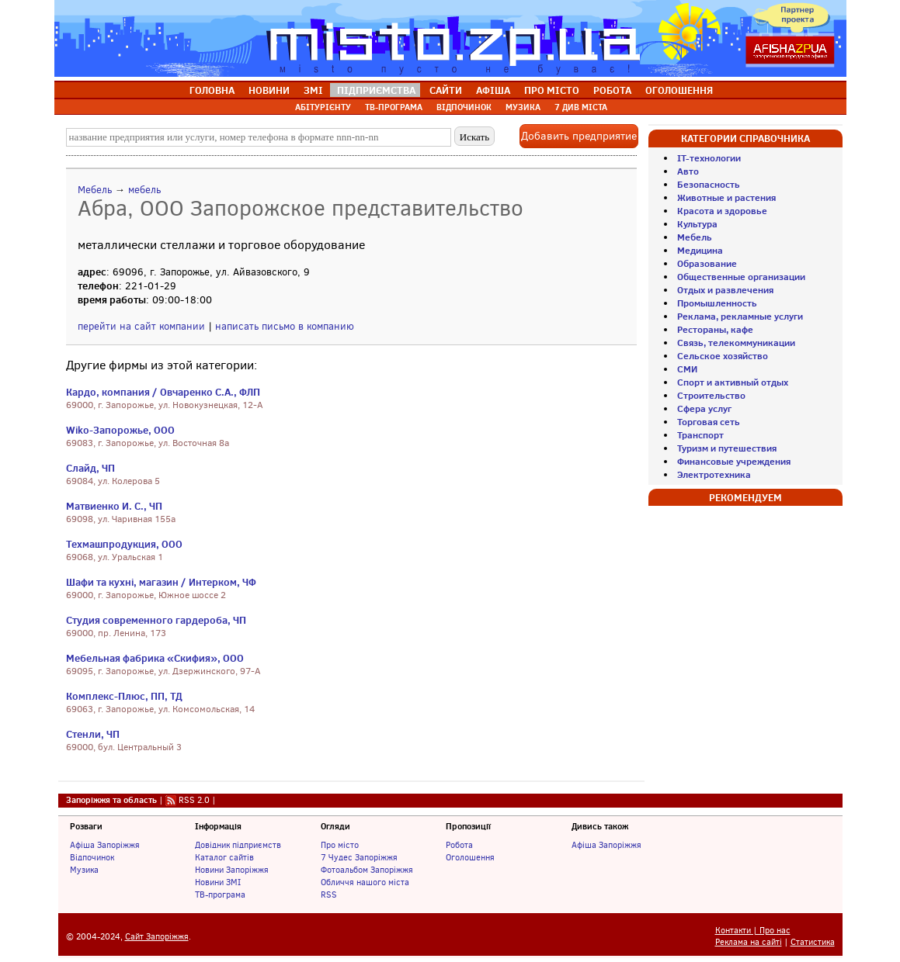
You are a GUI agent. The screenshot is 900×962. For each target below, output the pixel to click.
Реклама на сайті (748, 942)
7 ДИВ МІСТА (580, 107)
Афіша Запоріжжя (105, 844)
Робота (459, 844)
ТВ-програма (220, 894)
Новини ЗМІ (218, 882)
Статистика (813, 942)
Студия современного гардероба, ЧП (156, 620)
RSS (329, 894)
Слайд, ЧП (90, 468)
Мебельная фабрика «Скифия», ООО (155, 658)
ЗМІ (313, 90)
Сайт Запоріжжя (157, 937)
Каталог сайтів (224, 857)
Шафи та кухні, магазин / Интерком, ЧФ (161, 582)
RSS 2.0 (194, 799)
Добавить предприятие (579, 136)
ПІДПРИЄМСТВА (376, 90)
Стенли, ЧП (93, 734)
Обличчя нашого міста (365, 882)
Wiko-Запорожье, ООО (120, 430)
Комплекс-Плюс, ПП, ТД (124, 696)
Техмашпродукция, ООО (124, 544)
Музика (84, 869)
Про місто (340, 844)
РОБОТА (612, 90)
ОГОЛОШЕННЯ (679, 90)
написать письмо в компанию (284, 326)
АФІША (493, 90)
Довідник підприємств (238, 844)
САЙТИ (445, 90)
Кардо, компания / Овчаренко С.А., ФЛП (163, 392)
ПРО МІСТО (551, 90)
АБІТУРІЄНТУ (323, 107)
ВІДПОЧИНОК (464, 107)
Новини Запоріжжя (232, 869)
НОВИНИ (269, 90)
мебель (144, 189)
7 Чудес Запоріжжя (359, 857)
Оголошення (470, 857)
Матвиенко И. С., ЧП (114, 506)
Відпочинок (92, 857)
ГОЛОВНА (212, 90)
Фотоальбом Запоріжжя (367, 869)
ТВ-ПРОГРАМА (393, 107)
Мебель (95, 189)
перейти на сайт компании (141, 326)
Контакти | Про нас (753, 930)
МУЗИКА (523, 107)
